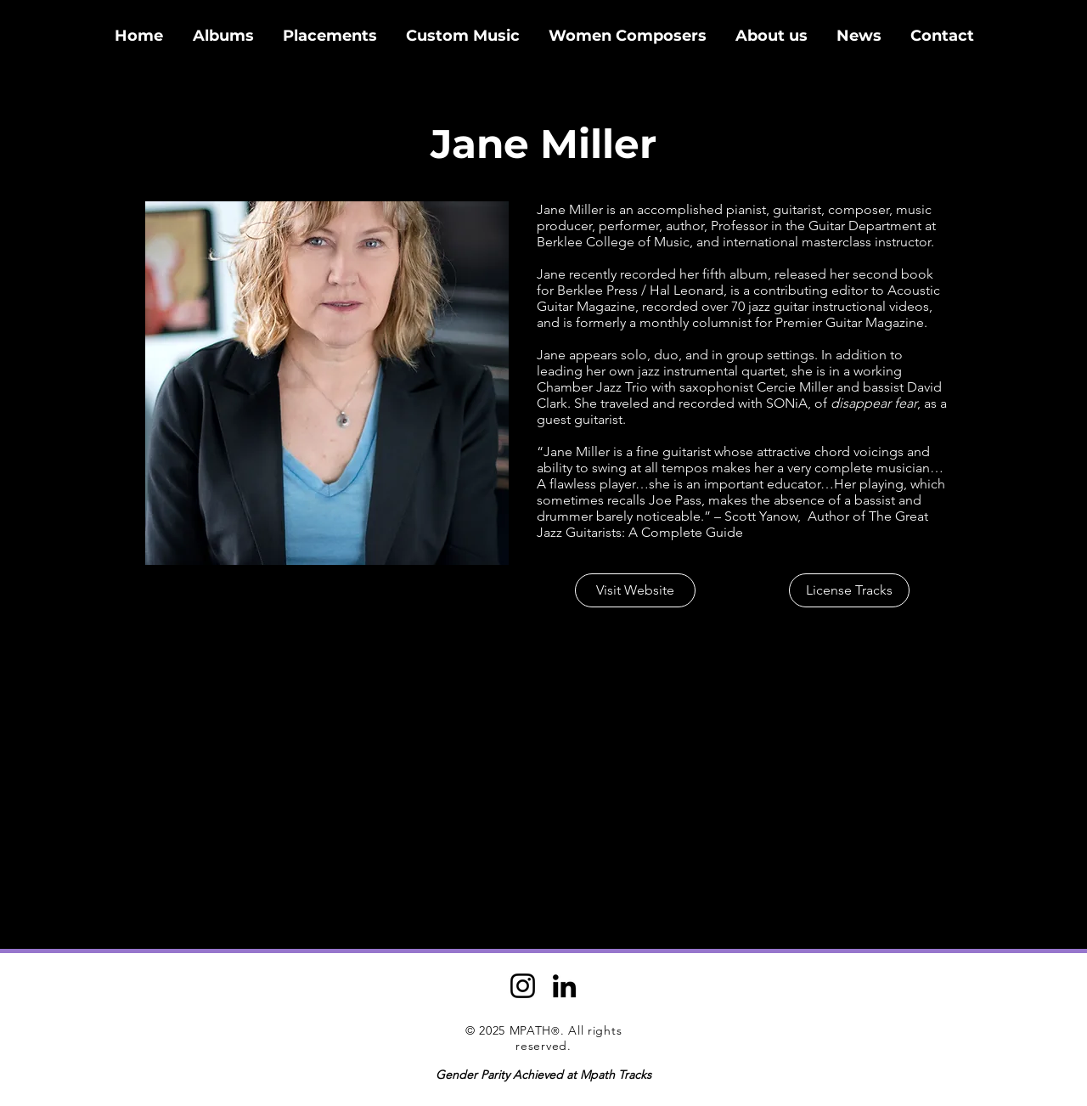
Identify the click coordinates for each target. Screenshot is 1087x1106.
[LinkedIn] (564, 985)
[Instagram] (522, 985)
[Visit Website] (635, 590)
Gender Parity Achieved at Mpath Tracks (543, 1074)
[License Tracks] (849, 590)
